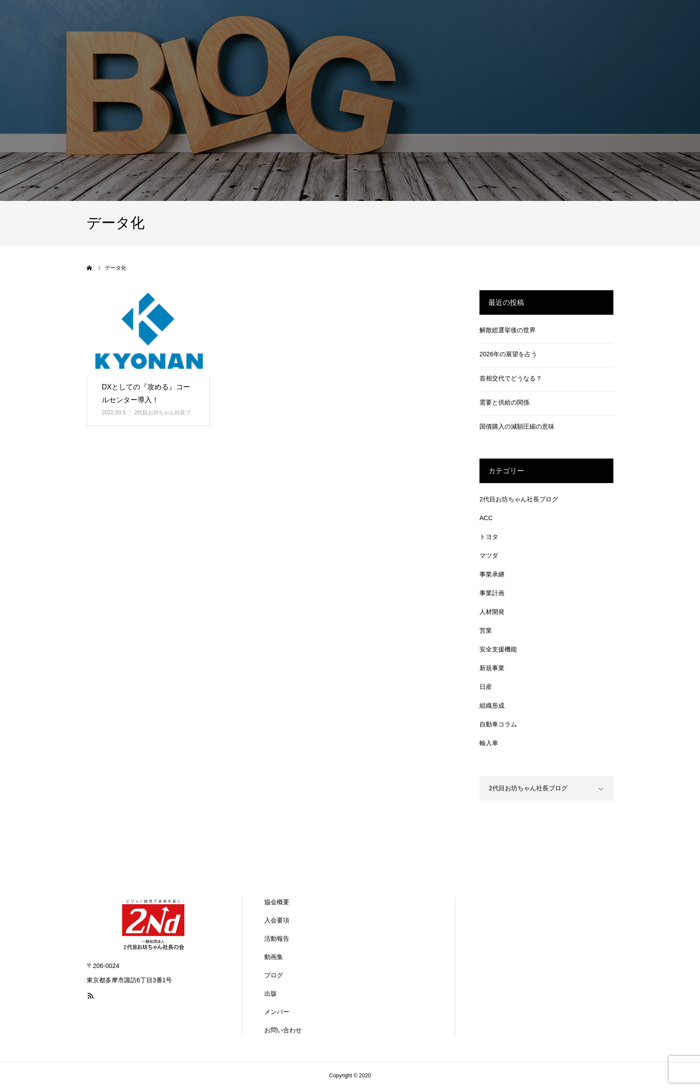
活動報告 (276, 938)
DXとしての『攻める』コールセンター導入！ (146, 393)
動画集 (273, 956)
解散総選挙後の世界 (507, 330)
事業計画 (491, 593)
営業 (485, 630)
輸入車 (488, 743)
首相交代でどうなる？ (510, 378)
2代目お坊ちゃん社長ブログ (518, 499)
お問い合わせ (283, 1030)
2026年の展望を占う (508, 354)
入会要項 (276, 920)
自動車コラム (498, 724)
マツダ (488, 555)
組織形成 (491, 705)
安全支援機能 (498, 649)
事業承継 (491, 574)
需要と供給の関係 (504, 402)
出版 (270, 993)
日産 (485, 686)
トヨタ (488, 536)
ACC (486, 518)
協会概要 (276, 901)
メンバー (276, 1011)
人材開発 (491, 611)
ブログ (273, 975)
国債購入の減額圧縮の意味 (516, 426)
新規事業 (491, 668)
